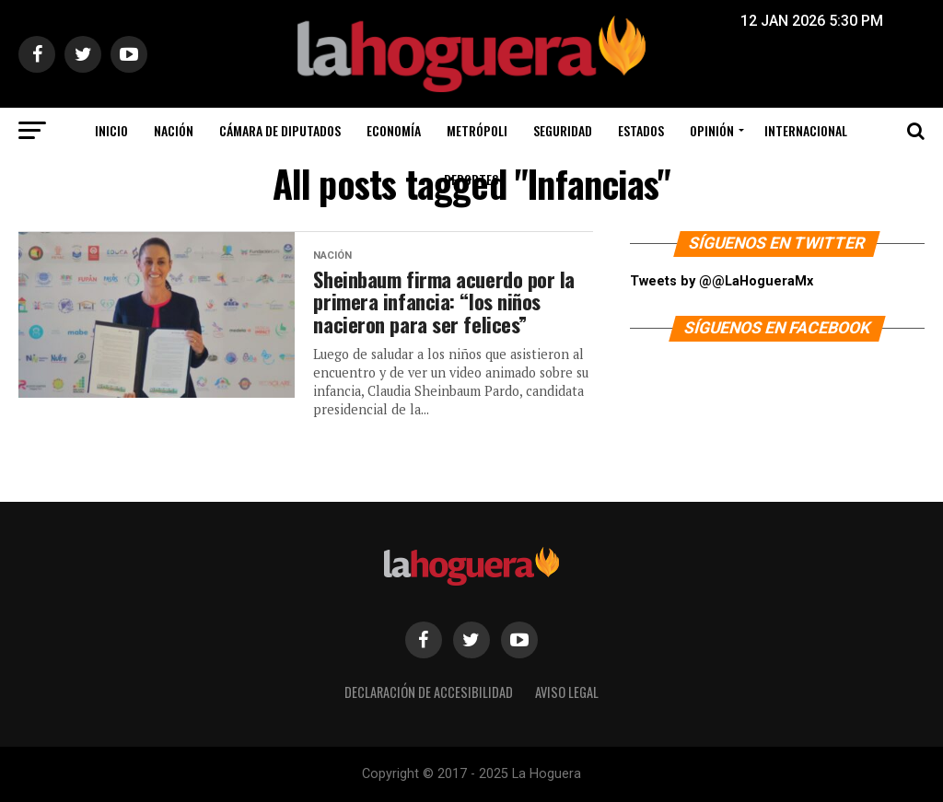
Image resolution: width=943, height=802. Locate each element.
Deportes (471, 179)
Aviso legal (567, 692)
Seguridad (562, 130)
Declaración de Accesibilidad (428, 692)
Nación (173, 130)
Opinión (712, 130)
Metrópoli (477, 130)
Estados (641, 130)
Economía (394, 130)
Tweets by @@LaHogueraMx (721, 281)
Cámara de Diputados (280, 130)
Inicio (111, 130)
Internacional (805, 130)
